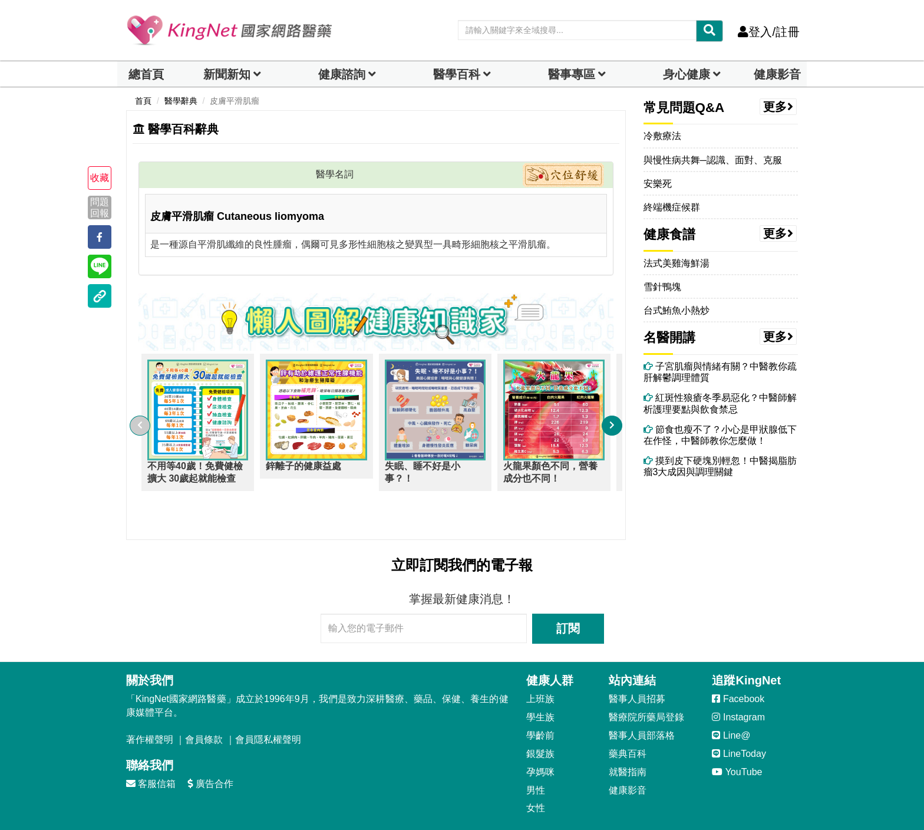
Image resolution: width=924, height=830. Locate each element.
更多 (778, 106)
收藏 (99, 178)
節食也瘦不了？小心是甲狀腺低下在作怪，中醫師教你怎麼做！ (720, 435)
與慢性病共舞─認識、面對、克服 (713, 160)
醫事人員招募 (637, 665)
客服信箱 (151, 750)
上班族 (540, 665)
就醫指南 (627, 738)
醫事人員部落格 (642, 702)
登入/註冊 (769, 31)
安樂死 (658, 184)
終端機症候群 (672, 207)
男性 (535, 757)
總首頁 (146, 74)
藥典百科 (627, 720)
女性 (535, 774)
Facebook (738, 665)
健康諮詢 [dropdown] (341, 74)
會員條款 (204, 706)
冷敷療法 (662, 136)
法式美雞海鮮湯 (677, 263)
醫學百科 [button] (456, 74)
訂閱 (568, 594)
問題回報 (99, 207)
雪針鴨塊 (662, 287)
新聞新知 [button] (226, 74)
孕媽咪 (540, 738)
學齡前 (540, 702)
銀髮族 (540, 720)
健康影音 (777, 74)
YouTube (737, 738)
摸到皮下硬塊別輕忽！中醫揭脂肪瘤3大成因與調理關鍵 (720, 466)
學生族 (540, 684)
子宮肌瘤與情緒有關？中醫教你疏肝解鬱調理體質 (720, 372)
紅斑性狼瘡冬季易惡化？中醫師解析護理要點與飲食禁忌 (720, 403)
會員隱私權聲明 (268, 706)
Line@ (731, 702)
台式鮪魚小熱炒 (677, 310)
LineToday (738, 720)
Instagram (738, 684)
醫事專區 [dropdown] (571, 74)
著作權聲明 (149, 706)
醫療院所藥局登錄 (646, 684)
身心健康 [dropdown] (686, 74)
